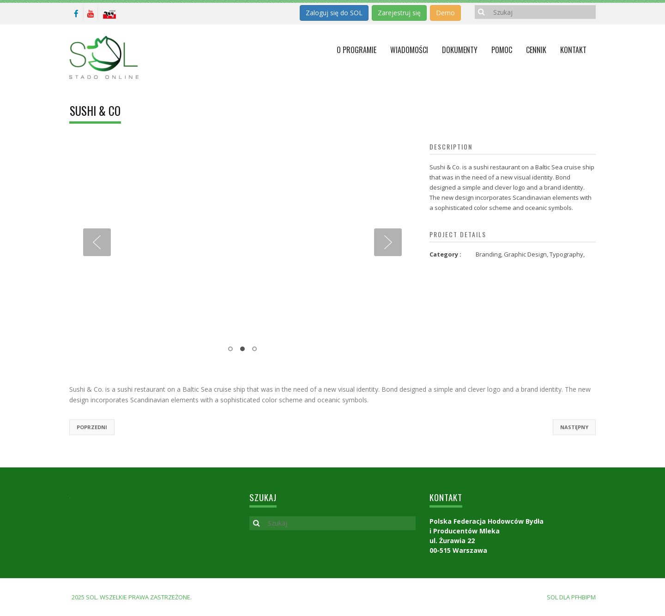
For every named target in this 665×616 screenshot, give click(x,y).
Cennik (536, 49)
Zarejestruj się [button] (399, 12)
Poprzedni (92, 427)
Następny (574, 427)
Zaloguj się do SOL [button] (334, 12)
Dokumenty (460, 49)
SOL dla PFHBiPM (571, 597)
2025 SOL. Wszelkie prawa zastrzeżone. (132, 597)
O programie (356, 49)
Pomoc (501, 49)
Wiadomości (409, 49)
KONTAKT (573, 49)
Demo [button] (445, 12)
